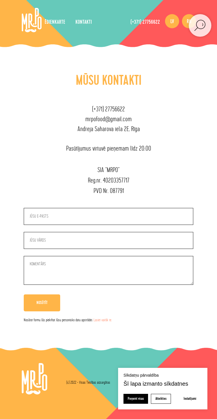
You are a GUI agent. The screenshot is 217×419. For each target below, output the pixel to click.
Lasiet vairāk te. (103, 320)
